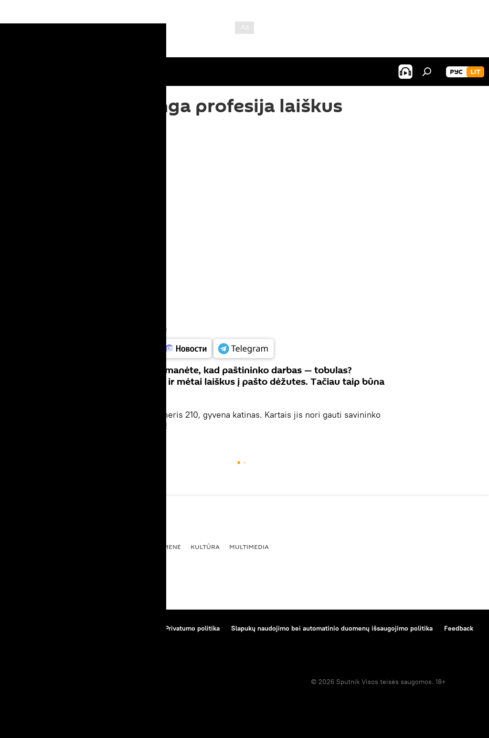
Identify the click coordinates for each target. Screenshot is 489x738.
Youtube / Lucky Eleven (137, 328)
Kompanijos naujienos (43, 641)
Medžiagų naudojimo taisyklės (107, 628)
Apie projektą (30, 628)
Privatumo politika (192, 628)
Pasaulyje (28, 546)
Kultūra (205, 546)
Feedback (458, 628)
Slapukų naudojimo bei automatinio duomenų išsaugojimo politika (332, 628)
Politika (69, 546)
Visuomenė (162, 546)
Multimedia (249, 546)
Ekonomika (113, 546)
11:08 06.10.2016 (126, 145)
